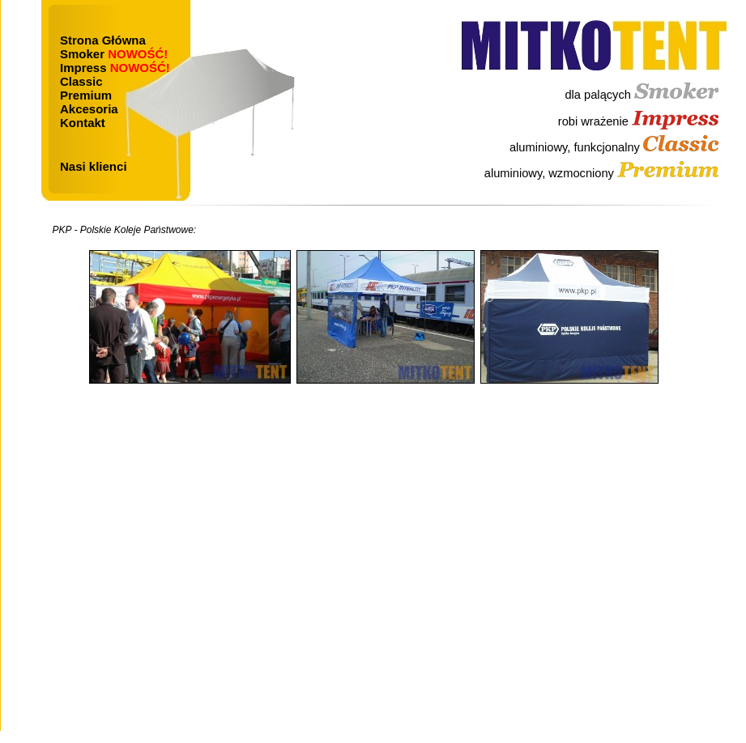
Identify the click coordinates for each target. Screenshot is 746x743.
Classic (81, 81)
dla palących (641, 94)
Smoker (114, 54)
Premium (86, 95)
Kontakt (82, 122)
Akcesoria (89, 109)
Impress (115, 67)
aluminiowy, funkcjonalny (613, 147)
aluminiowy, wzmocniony (601, 173)
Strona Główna (103, 40)
